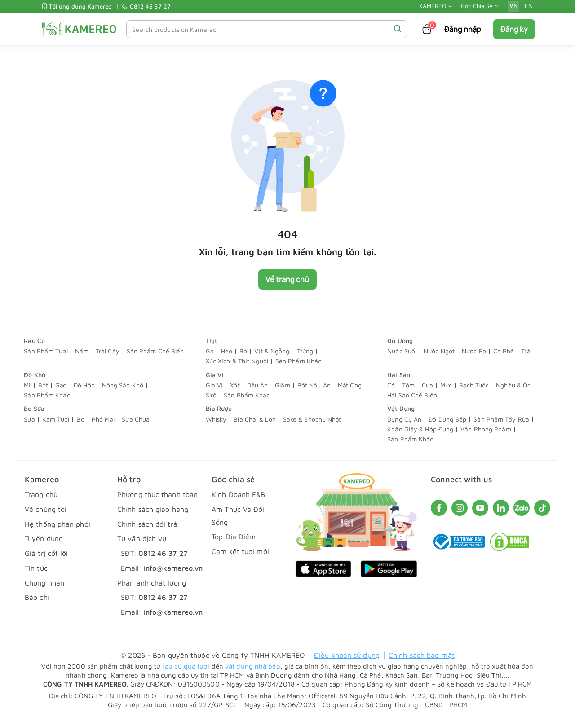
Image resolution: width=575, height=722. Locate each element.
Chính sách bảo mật (422, 656)
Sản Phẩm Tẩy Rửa (501, 419)
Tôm (408, 385)
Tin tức (36, 568)
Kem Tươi (56, 419)
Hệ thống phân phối (57, 524)
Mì (27, 385)
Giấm (282, 385)
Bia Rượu (219, 409)
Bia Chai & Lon (254, 419)
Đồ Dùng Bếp (447, 419)
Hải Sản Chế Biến (412, 395)
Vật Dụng (401, 409)
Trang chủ (41, 494)
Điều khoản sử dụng (347, 656)
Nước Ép (474, 351)
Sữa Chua (136, 419)
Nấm (81, 351)
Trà (525, 351)
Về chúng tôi (45, 509)
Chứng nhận (44, 583)
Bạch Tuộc (474, 385)
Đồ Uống (400, 340)
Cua (427, 385)
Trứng (305, 351)
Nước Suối (401, 351)
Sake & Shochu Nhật (312, 419)
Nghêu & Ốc (513, 385)
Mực (446, 385)
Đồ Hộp (84, 385)
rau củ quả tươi (186, 666)
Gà (210, 351)
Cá (391, 385)
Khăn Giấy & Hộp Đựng (420, 429)
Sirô (211, 395)
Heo (226, 351)
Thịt (211, 340)
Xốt (234, 385)
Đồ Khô (34, 375)
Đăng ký (514, 29)
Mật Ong (350, 385)
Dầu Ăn (257, 385)
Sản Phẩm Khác (298, 361)
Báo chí (37, 598)
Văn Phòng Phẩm (485, 429)
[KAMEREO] (79, 28)
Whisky (216, 419)
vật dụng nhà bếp (252, 666)
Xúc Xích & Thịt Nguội (237, 361)
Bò (243, 351)
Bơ (80, 419)
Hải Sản (398, 375)
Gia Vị (215, 375)
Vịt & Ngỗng (271, 351)
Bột (43, 385)
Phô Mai (103, 419)
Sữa (29, 419)
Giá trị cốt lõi (46, 554)
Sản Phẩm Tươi (45, 351)
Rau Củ (34, 340)
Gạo (60, 385)
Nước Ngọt (439, 351)
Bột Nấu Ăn (314, 385)
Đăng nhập (463, 29)
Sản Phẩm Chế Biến (155, 351)
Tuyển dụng (44, 539)
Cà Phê (503, 351)
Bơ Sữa (34, 409)
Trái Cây (107, 351)
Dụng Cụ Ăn (404, 419)
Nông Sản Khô (122, 385)
